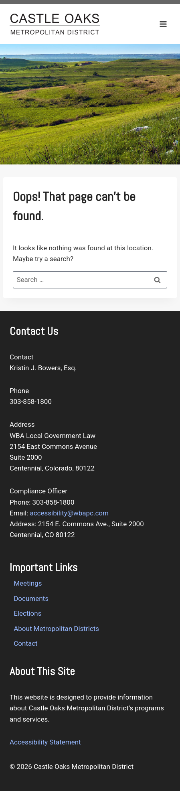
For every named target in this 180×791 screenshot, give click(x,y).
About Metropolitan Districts (56, 629)
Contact (25, 643)
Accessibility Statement (45, 742)
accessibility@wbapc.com (69, 513)
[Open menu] (163, 24)
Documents (31, 598)
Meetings (28, 583)
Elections (27, 613)
